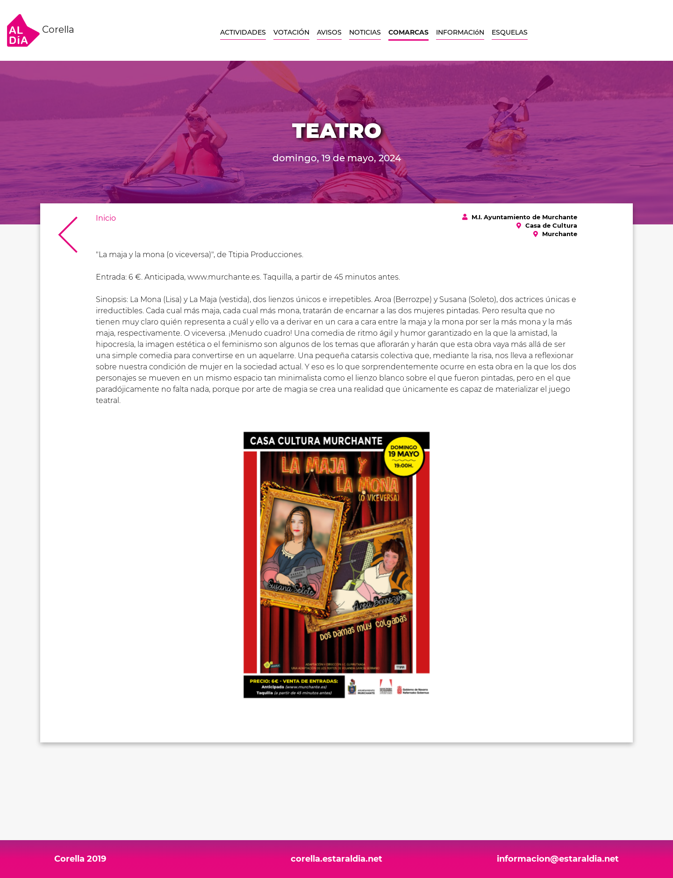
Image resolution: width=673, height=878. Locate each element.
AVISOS (329, 32)
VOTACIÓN (291, 32)
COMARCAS (408, 32)
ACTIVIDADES (243, 32)
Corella (40, 30)
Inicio (106, 218)
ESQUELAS (510, 32)
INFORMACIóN (460, 32)
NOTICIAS (365, 32)
